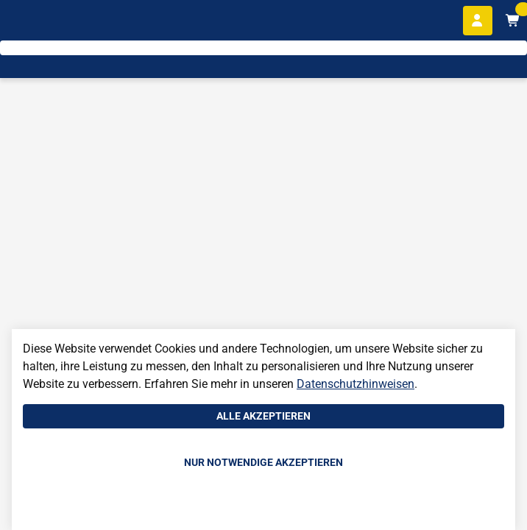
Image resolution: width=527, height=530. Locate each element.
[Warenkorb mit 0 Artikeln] (512, 20)
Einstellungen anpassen (263, 509)
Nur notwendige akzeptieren (263, 462)
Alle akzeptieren (263, 416)
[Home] (55, 59)
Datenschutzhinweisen (355, 384)
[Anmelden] (477, 20)
